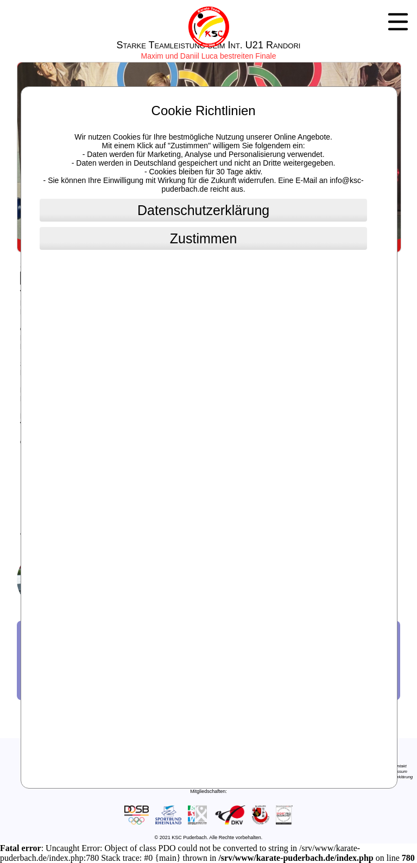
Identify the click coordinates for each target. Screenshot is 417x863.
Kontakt (399, 766)
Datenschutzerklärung (203, 210)
